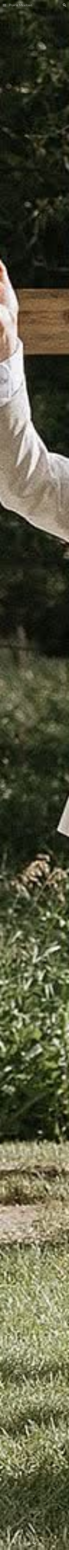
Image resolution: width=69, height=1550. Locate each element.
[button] (4, 5)
